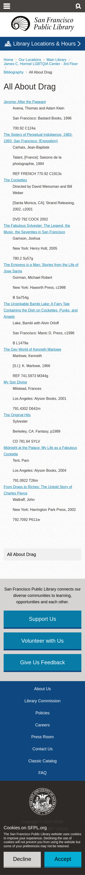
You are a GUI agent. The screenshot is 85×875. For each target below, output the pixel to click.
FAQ (42, 773)
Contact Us (42, 749)
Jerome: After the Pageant (25, 102)
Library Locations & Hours (44, 44)
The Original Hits (17, 415)
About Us (42, 689)
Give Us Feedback (42, 662)
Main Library (56, 60)
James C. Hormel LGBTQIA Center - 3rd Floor (41, 64)
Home (8, 60)
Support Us (42, 619)
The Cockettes (15, 180)
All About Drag (21, 554)
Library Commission (42, 701)
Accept (63, 859)
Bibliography (14, 72)
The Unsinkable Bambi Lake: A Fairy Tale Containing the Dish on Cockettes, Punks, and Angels (41, 310)
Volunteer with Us (42, 641)
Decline (22, 859)
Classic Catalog (42, 761)
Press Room (42, 737)
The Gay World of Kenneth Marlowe (32, 349)
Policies (42, 713)
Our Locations (30, 60)
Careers (42, 725)
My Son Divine (15, 382)
